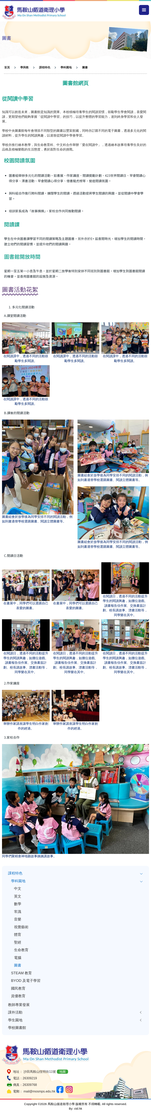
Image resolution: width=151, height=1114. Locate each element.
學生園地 (15, 1020)
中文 (17, 888)
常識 (17, 911)
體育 (17, 934)
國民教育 (18, 988)
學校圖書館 (17, 1028)
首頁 (7, 67)
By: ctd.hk (75, 1108)
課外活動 (15, 1012)
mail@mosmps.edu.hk (39, 1091)
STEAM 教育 (21, 973)
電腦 (17, 958)
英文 (17, 896)
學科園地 (18, 881)
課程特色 (15, 873)
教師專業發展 (19, 1005)
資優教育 (18, 996)
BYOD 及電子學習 (25, 980)
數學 (17, 904)
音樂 (17, 919)
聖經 (17, 942)
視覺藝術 (21, 927)
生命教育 (21, 950)
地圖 (62, 1071)
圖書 (17, 965)
